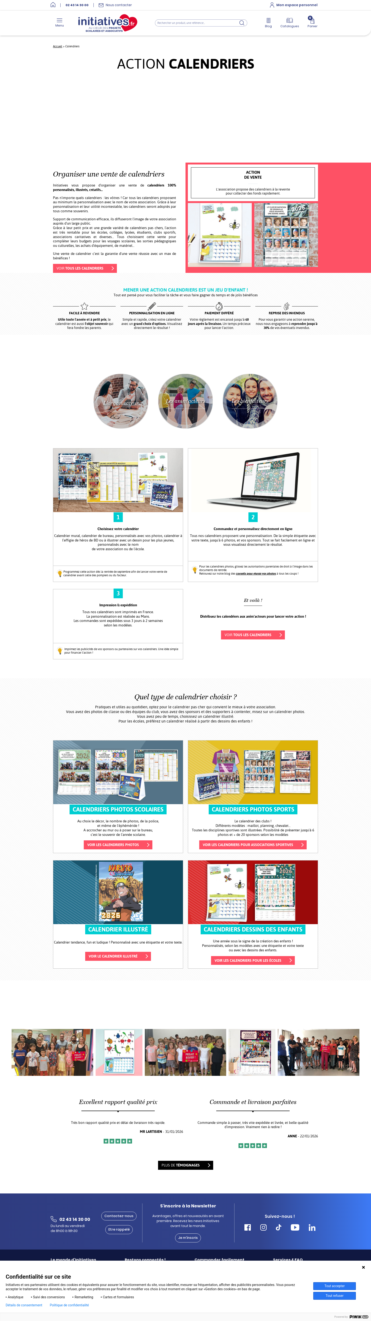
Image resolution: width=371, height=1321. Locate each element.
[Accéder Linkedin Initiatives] (312, 1228)
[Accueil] (53, 5)
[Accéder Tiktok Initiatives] (278, 1228)
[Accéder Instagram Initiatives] (263, 1228)
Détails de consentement (24, 1305)
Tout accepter (334, 1286)
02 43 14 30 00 (77, 5)
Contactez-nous (118, 1216)
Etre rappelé (119, 1229)
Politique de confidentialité (69, 1305)
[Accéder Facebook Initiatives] (247, 1228)
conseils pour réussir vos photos (256, 573)
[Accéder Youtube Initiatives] (295, 1228)
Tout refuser (334, 1296)
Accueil (57, 46)
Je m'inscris (188, 1238)
